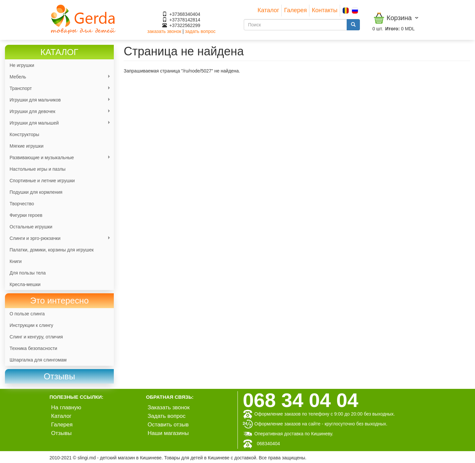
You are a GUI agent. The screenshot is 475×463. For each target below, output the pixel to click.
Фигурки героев (26, 215)
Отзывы (61, 433)
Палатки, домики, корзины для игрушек (52, 249)
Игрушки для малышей (58, 123)
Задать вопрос (167, 416)
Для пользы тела (28, 272)
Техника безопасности (33, 348)
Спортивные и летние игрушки (42, 180)
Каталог (268, 10)
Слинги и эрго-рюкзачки (58, 238)
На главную (66, 407)
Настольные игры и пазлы (38, 169)
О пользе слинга (27, 313)
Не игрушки (22, 65)
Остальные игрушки (31, 226)
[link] (59, 376)
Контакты (324, 10)
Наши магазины (168, 433)
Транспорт (58, 88)
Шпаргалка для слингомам (38, 359)
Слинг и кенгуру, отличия (36, 336)
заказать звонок (164, 31)
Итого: (392, 28)
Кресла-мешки (25, 284)
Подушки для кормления (36, 192)
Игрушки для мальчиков (58, 100)
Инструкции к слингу (31, 325)
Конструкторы (24, 134)
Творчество (22, 203)
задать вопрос (200, 31)
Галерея (295, 10)
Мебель (58, 77)
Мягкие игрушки (27, 146)
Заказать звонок (169, 407)
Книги (16, 261)
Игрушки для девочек (58, 111)
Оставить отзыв (168, 424)
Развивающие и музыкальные (58, 157)
